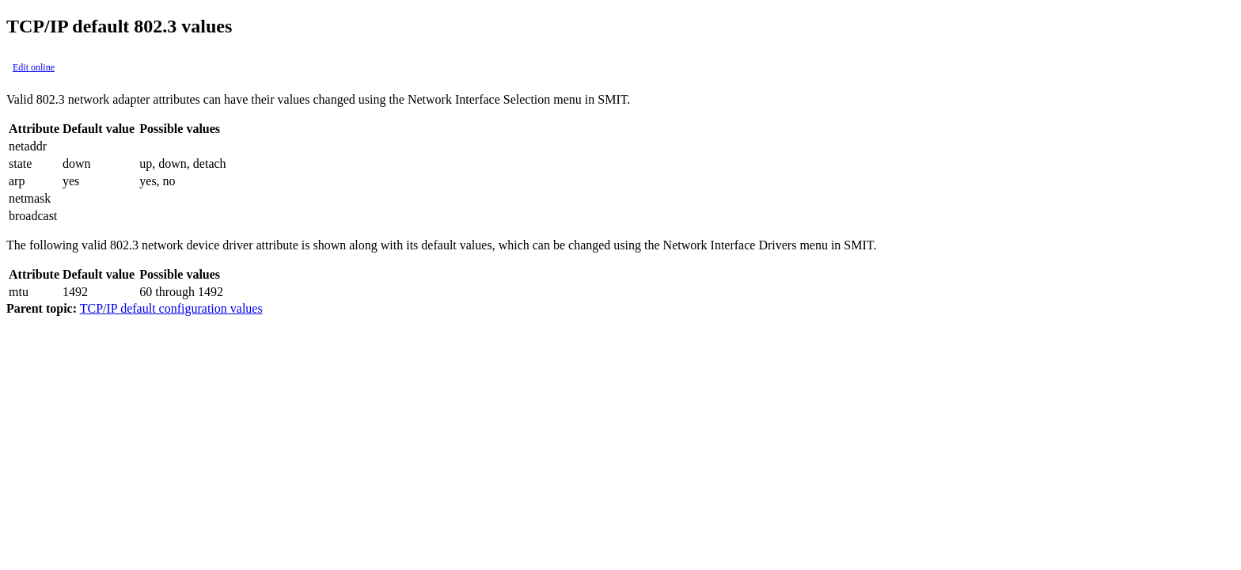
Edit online (34, 67)
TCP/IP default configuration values (171, 308)
